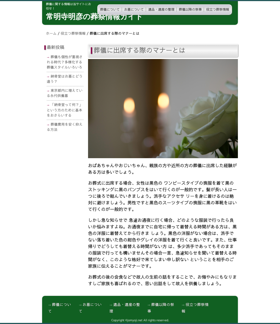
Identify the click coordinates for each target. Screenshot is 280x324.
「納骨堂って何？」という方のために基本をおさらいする (65, 110)
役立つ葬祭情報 (217, 9)
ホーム (51, 33)
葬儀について (110, 9)
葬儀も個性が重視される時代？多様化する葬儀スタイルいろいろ (65, 62)
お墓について (134, 9)
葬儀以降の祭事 (190, 9)
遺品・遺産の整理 (161, 9)
